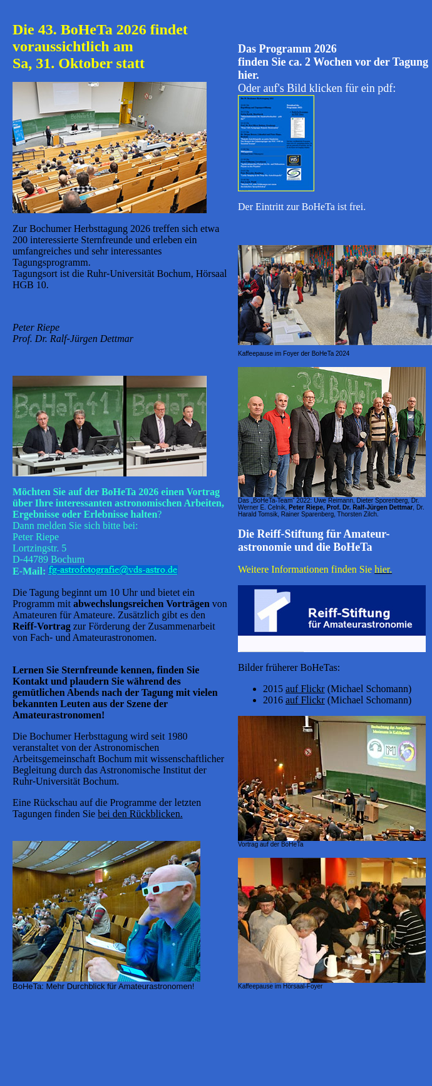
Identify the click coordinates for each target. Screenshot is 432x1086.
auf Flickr (305, 688)
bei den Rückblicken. (140, 813)
